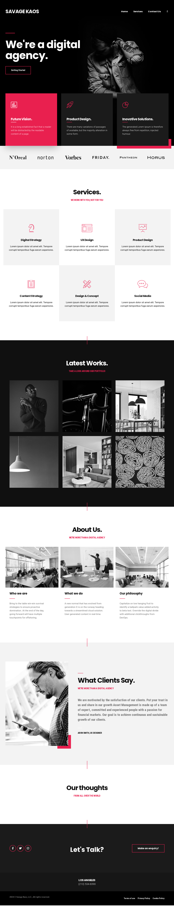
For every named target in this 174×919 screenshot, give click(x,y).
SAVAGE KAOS (22, 11)
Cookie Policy (158, 898)
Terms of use (129, 898)
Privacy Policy (144, 898)
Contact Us (154, 11)
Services (138, 11)
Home (124, 11)
